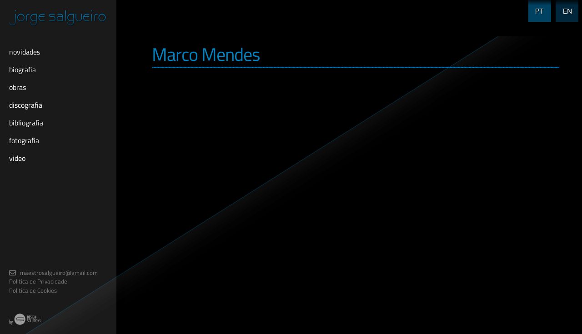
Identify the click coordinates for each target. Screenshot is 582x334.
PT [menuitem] (537, 5)
